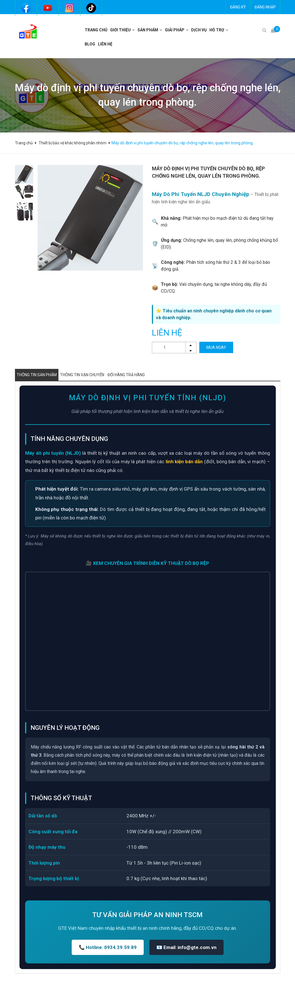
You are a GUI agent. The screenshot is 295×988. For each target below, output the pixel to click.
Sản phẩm (147, 30)
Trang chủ (96, 30)
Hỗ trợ (216, 30)
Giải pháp (174, 30)
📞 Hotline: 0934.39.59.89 (108, 947)
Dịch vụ (199, 30)
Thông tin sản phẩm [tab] (37, 375)
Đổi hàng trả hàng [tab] (126, 375)
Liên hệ (105, 44)
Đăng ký (238, 7)
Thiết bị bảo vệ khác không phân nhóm (72, 143)
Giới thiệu (120, 30)
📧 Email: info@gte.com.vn (186, 947)
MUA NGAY (216, 347)
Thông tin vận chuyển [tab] (82, 375)
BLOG (90, 44)
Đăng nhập (265, 7)
